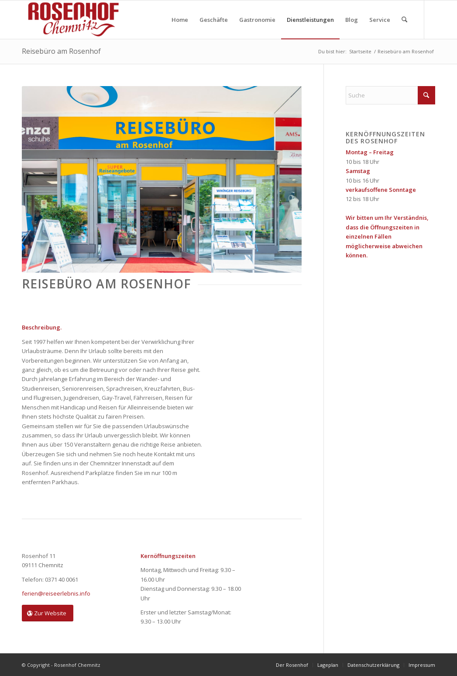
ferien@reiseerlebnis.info (56, 593)
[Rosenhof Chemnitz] (71, 19)
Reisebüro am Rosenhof (61, 51)
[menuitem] (180, 19)
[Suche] (404, 19)
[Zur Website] (47, 613)
